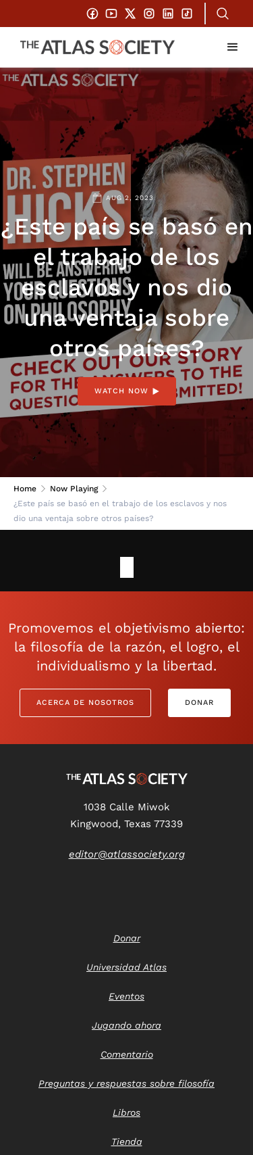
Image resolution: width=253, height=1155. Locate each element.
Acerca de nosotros (85, 702)
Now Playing (74, 488)
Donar (199, 702)
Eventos (126, 996)
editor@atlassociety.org (127, 854)
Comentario (127, 1054)
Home (24, 488)
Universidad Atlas (126, 967)
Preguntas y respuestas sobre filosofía (126, 1083)
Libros (126, 1112)
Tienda (126, 1141)
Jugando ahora (126, 1025)
